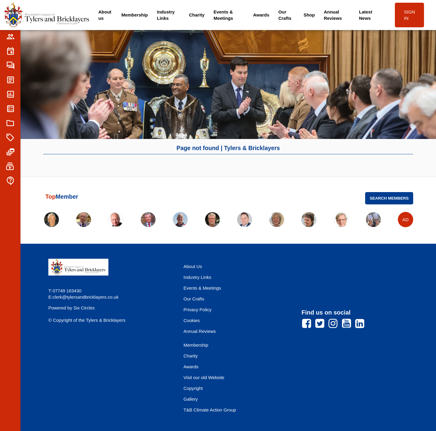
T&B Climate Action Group (209, 409)
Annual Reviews (333, 15)
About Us (192, 266)
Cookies (191, 320)
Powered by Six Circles (71, 307)
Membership (134, 14)
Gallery (190, 399)
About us (104, 15)
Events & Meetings (223, 15)
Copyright (193, 388)
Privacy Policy (197, 309)
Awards (261, 14)
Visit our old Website (203, 377)
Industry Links (166, 15)
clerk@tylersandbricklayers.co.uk (85, 297)
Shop (309, 14)
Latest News (365, 15)
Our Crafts (284, 15)
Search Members (389, 198)
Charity (196, 14)
